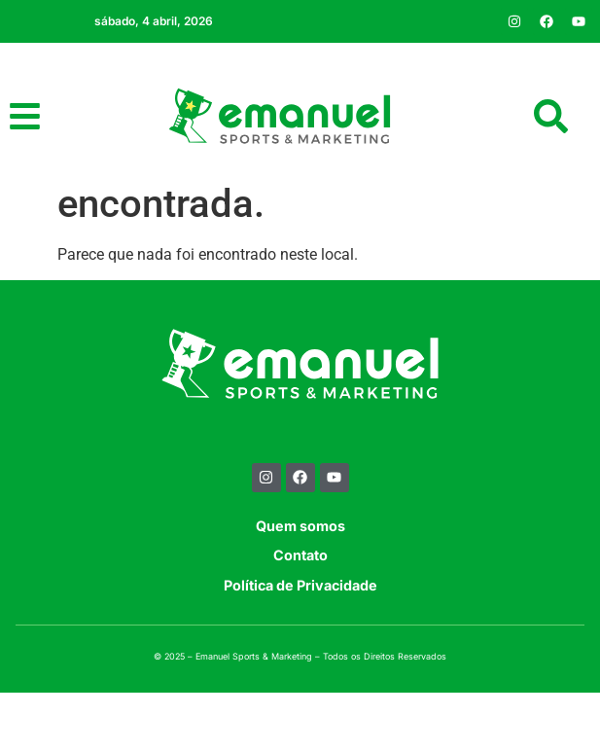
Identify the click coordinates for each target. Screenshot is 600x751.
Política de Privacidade (300, 643)
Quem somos (300, 584)
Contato (300, 614)
